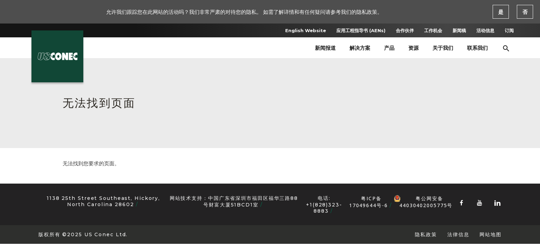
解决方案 (360, 48)
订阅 (509, 30)
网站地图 (491, 234)
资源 (413, 48)
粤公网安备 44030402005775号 (423, 198)
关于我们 (442, 48)
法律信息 (458, 234)
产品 (389, 48)
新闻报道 (325, 48)
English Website (305, 30)
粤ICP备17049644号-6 (368, 202)
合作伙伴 (405, 30)
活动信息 (485, 30)
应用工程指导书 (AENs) (360, 30)
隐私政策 (426, 234)
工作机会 (433, 30)
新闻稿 (459, 30)
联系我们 (477, 48)
